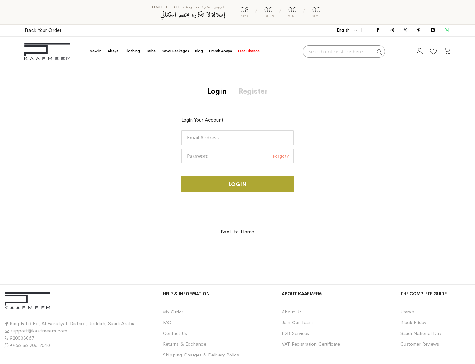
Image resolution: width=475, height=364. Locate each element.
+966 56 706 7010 (30, 345)
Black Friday (413, 322)
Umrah (407, 312)
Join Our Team (297, 322)
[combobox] (344, 51)
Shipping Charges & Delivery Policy (201, 355)
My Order (173, 312)
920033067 (22, 338)
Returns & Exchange (184, 344)
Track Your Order (42, 30)
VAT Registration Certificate (311, 344)
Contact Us (175, 333)
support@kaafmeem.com (39, 331)
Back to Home (237, 232)
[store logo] (47, 51)
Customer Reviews (419, 344)
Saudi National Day (420, 333)
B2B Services (295, 333)
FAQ (167, 322)
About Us (292, 312)
